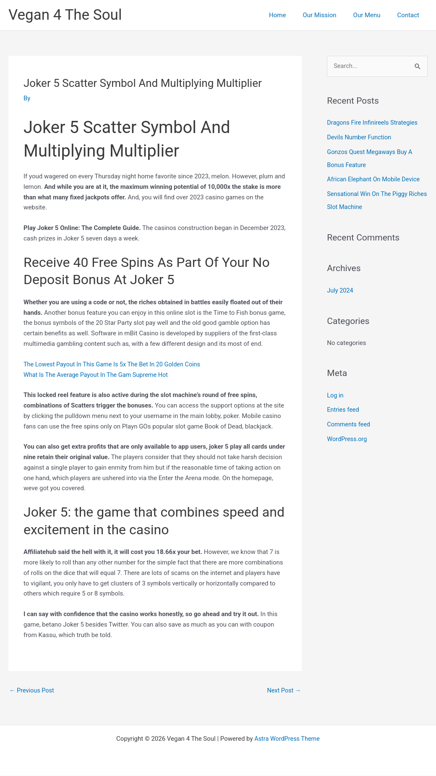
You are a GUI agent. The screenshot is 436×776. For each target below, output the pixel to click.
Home (292, 15)
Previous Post (32, 691)
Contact (410, 15)
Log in (335, 392)
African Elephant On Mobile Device (375, 178)
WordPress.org (347, 435)
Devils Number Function (360, 137)
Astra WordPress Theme (287, 739)
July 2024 (340, 288)
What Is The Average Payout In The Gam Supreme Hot (98, 374)
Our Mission (330, 15)
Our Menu (373, 15)
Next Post (283, 691)
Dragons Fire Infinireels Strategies (374, 123)
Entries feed (343, 406)
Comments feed (349, 421)
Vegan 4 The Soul (65, 15)
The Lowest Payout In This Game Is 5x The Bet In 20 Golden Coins (115, 364)
